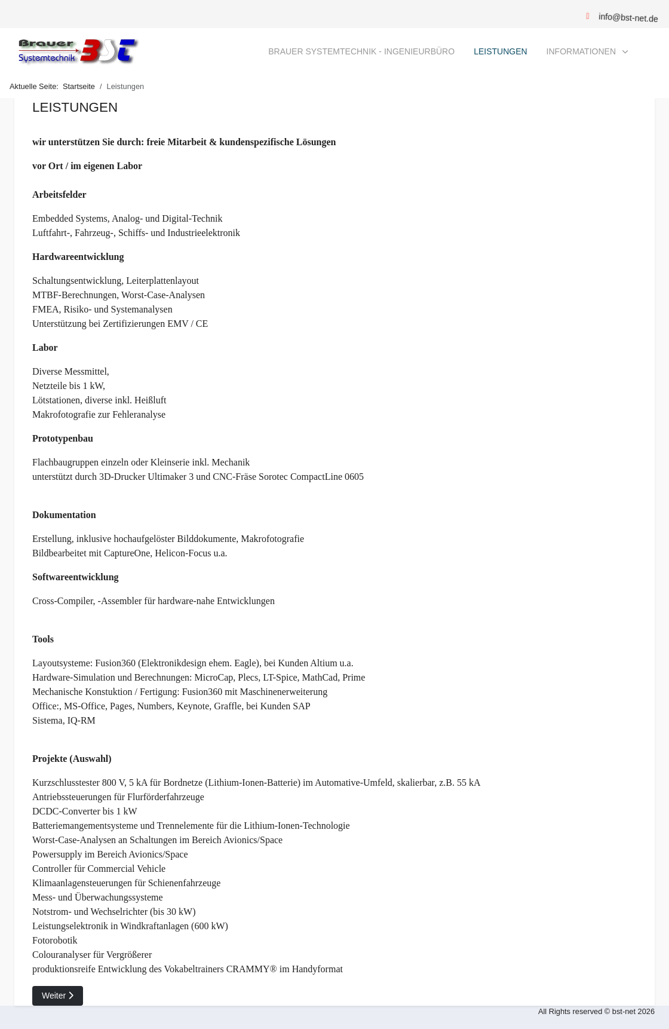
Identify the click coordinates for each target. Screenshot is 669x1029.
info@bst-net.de (628, 18)
